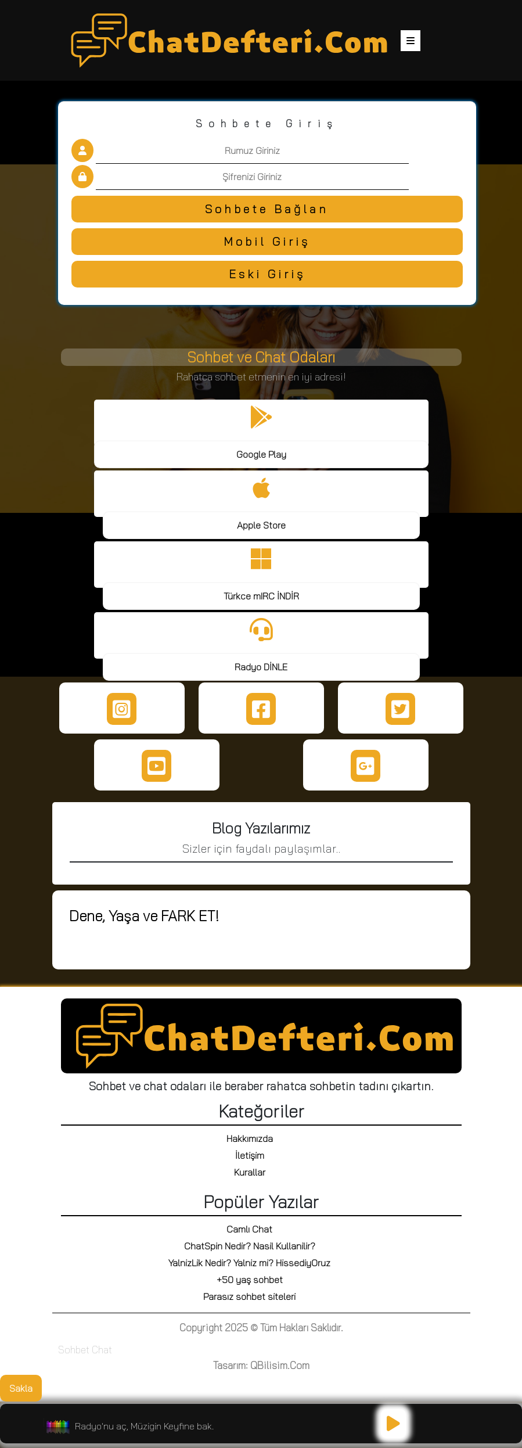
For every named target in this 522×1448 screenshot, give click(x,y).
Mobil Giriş (267, 241)
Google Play (261, 454)
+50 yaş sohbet (250, 1279)
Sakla (21, 1388)
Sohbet (73, 1349)
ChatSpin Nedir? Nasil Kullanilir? (249, 1246)
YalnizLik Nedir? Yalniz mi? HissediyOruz (249, 1263)
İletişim (249, 1155)
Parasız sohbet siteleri (249, 1296)
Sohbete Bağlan (267, 209)
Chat (102, 1349)
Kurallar (249, 1172)
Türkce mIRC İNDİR (261, 596)
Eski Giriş (267, 274)
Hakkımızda (249, 1138)
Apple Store (261, 525)
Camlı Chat (249, 1229)
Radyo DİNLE (261, 667)
